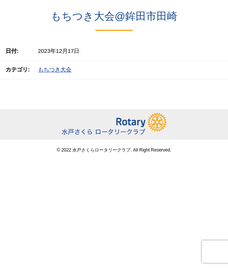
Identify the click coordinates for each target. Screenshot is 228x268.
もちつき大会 (55, 69)
